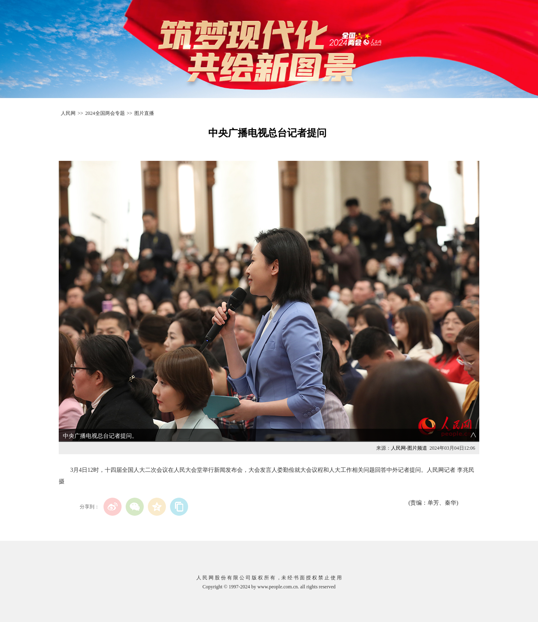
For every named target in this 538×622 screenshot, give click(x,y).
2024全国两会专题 (105, 113)
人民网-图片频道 (409, 448)
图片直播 (144, 113)
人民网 (68, 113)
